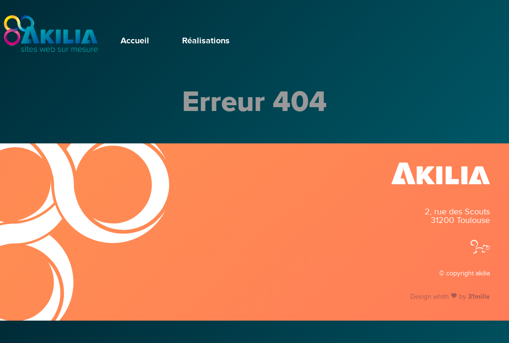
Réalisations (206, 40)
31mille (479, 297)
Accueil (135, 40)
